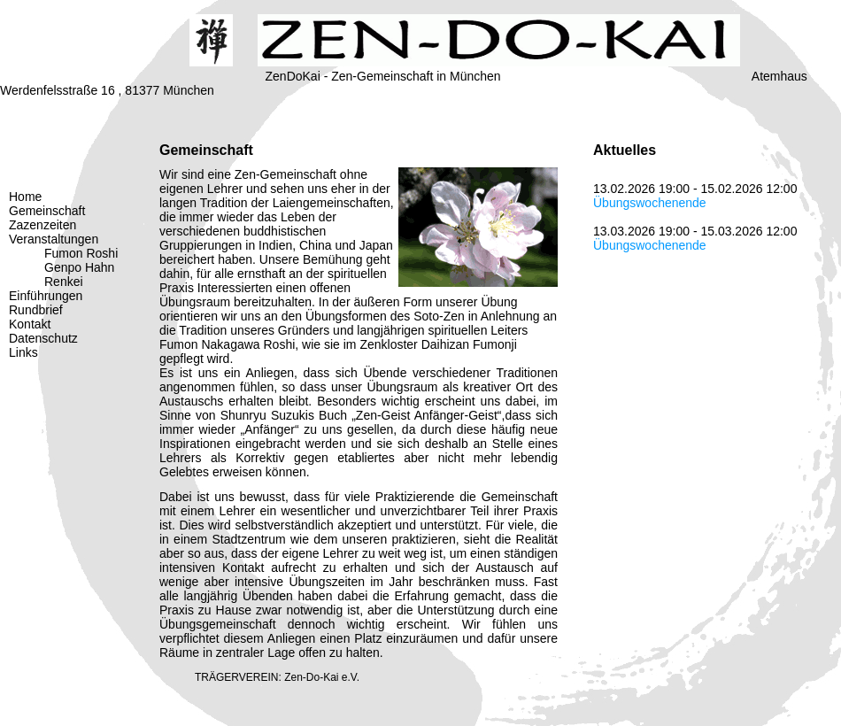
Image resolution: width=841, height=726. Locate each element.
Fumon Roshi (81, 253)
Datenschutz (43, 338)
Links (23, 352)
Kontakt (29, 324)
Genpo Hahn (79, 267)
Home (25, 196)
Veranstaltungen (53, 239)
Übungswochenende (649, 203)
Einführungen (45, 296)
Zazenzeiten (42, 225)
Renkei (63, 281)
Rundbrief (36, 310)
